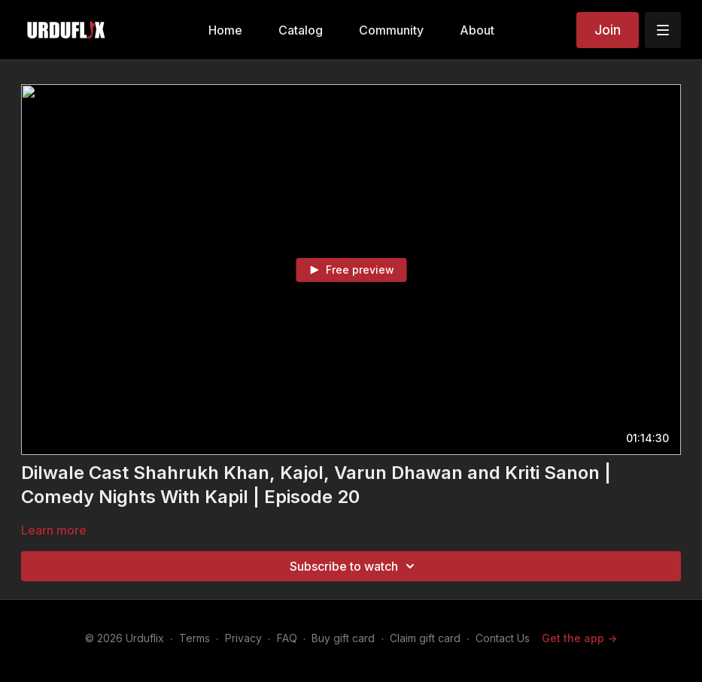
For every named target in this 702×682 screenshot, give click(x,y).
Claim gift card (425, 638)
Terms (194, 638)
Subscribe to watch (354, 566)
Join (607, 30)
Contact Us (503, 638)
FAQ (287, 638)
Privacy (243, 638)
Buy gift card (343, 638)
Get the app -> (579, 638)
